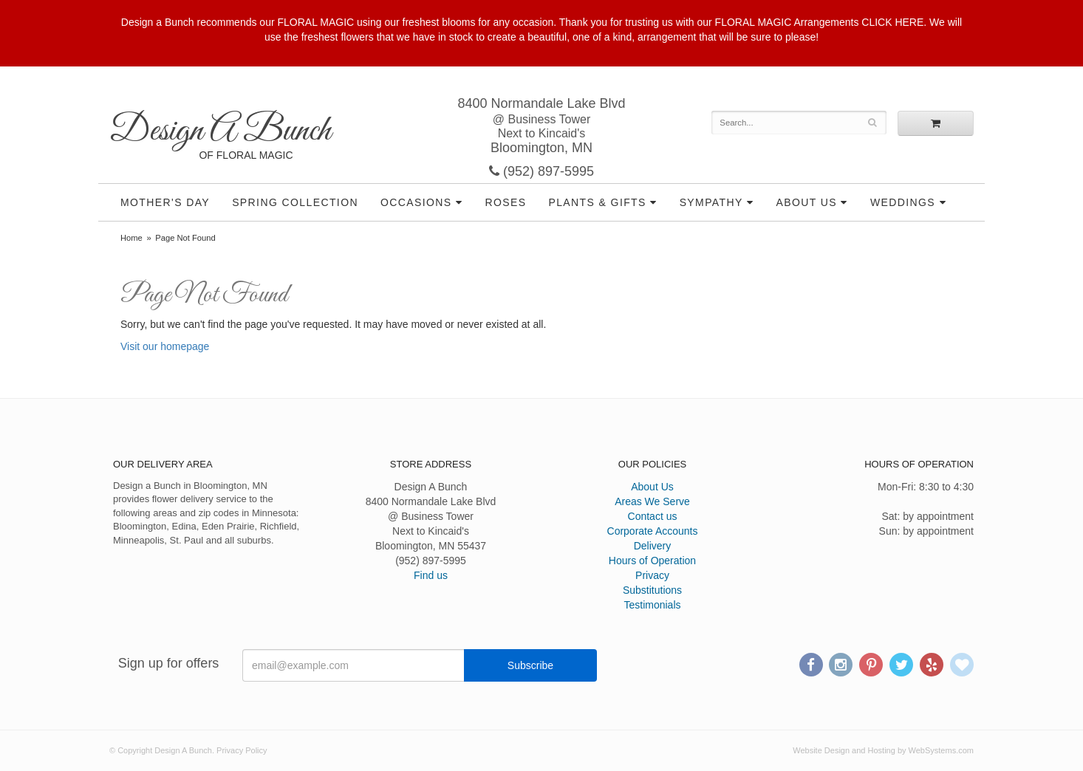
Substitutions (652, 590)
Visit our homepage (164, 346)
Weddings (902, 202)
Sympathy (711, 202)
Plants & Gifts (597, 202)
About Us (807, 202)
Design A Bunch (220, 131)
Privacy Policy (241, 750)
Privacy (652, 575)
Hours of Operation (652, 560)
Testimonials (652, 605)
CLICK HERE (892, 22)
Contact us (652, 516)
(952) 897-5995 (541, 171)
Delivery (653, 546)
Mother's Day (165, 202)
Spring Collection (295, 202)
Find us (431, 575)
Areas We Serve (652, 501)
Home (131, 237)
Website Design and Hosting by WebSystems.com (883, 750)
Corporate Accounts (652, 531)
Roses (505, 202)
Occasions (416, 202)
